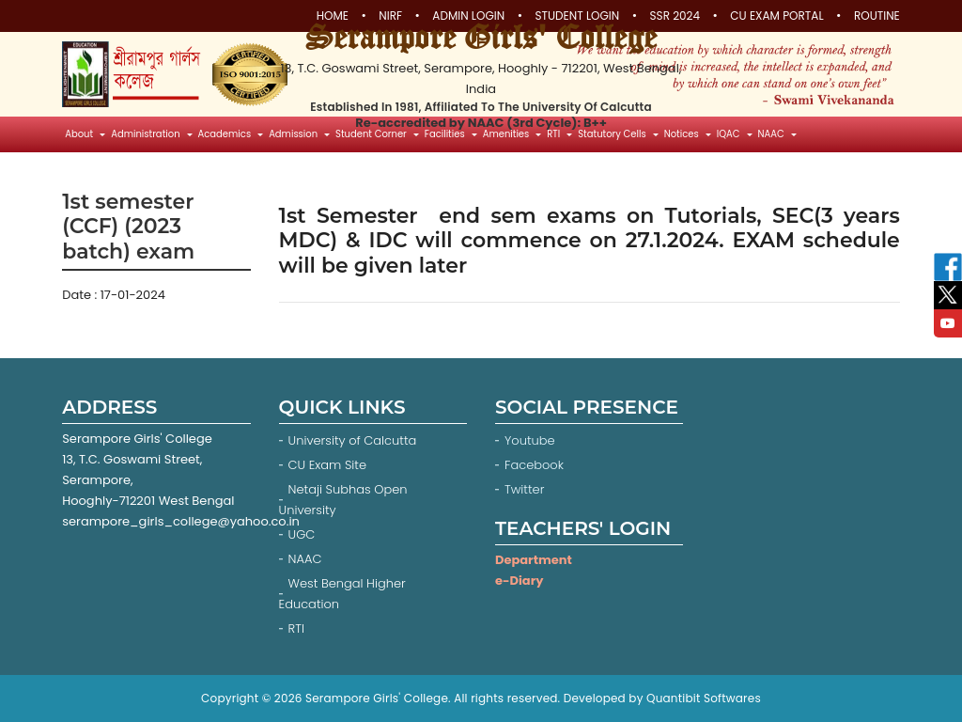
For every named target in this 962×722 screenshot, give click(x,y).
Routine (877, 16)
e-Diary (519, 580)
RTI (296, 628)
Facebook (535, 465)
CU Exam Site (327, 465)
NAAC (305, 559)
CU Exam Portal (776, 16)
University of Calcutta (352, 440)
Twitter (526, 489)
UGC (302, 534)
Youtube (531, 440)
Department (533, 560)
